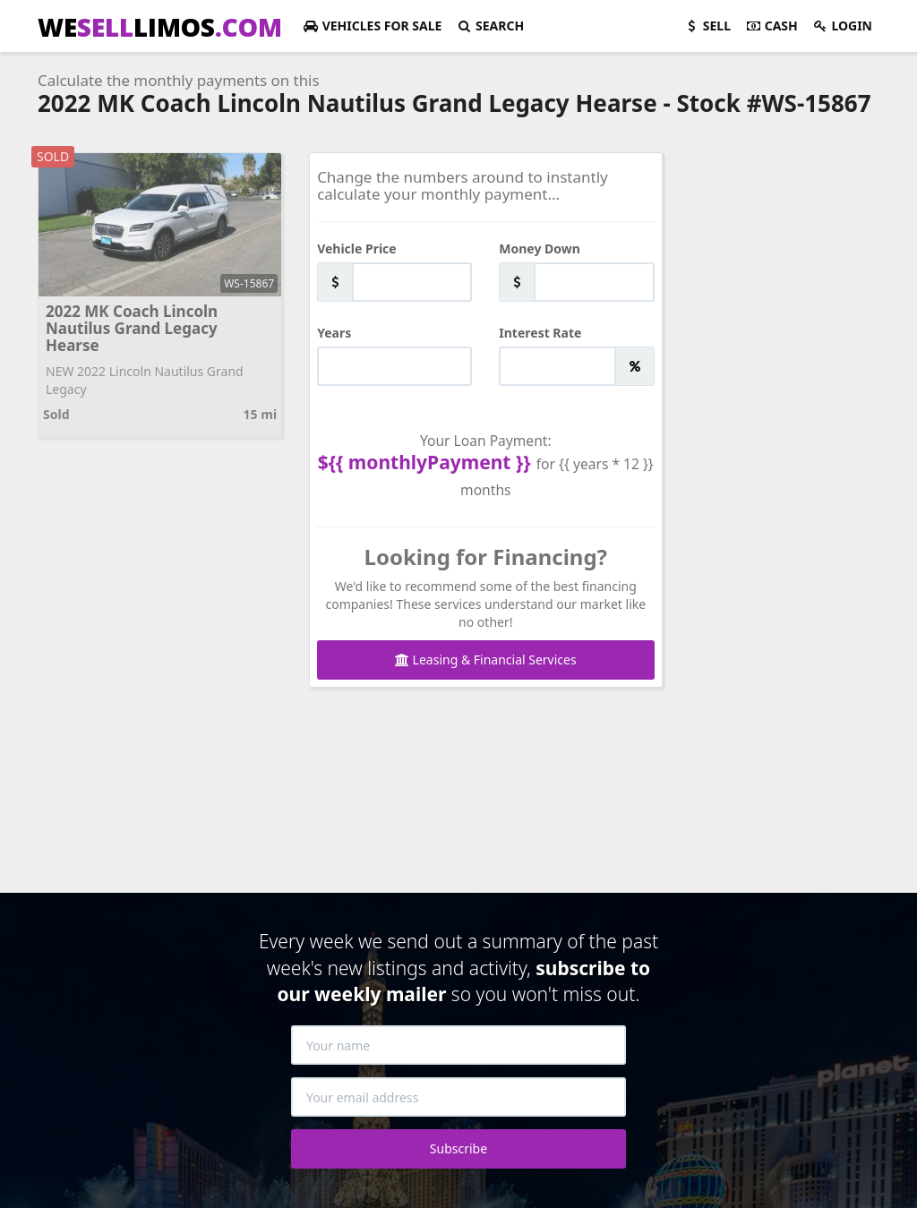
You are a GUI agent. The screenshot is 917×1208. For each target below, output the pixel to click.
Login (842, 25)
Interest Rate (540, 332)
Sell (707, 25)
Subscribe (458, 1148)
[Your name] (458, 1045)
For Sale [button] (372, 25)
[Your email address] (458, 1097)
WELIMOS (160, 27)
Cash (771, 25)
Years (334, 332)
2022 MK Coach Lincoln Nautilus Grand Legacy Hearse (132, 328)
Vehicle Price (357, 248)
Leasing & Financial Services (486, 659)
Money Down (539, 248)
